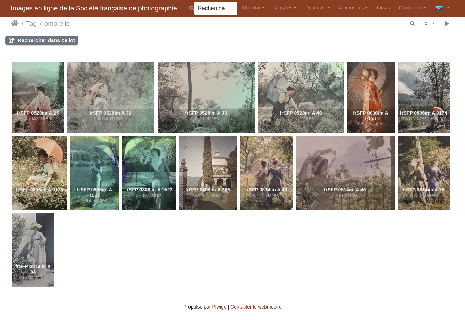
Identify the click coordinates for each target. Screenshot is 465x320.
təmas (383, 7)
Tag (31, 23)
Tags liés (282, 7)
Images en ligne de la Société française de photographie (94, 8)
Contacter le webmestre (256, 307)
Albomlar (251, 7)
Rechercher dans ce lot (42, 40)
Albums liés (351, 7)
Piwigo (219, 307)
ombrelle (57, 23)
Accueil (15, 23)
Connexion (410, 7)
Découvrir (315, 7)
